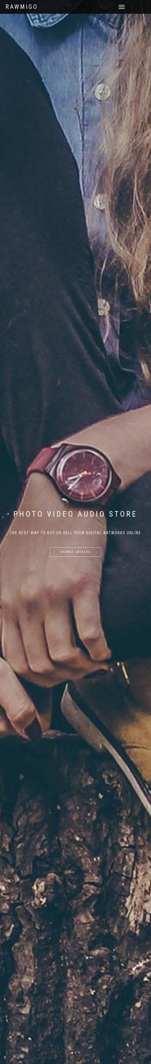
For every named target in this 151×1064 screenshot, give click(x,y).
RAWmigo (21, 7)
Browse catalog (75, 552)
